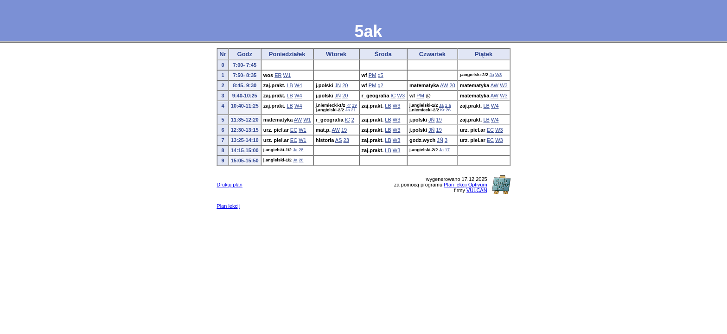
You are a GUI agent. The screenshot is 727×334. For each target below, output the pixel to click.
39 (354, 105)
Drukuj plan (229, 184)
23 (346, 140)
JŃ (338, 85)
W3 (498, 74)
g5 (380, 75)
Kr (348, 105)
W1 (287, 75)
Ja (492, 74)
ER (277, 75)
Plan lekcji (228, 206)
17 (447, 150)
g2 (380, 85)
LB (290, 85)
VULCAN (476, 190)
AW (444, 85)
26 (448, 110)
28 (301, 150)
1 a (448, 105)
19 (439, 119)
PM (372, 75)
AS (338, 140)
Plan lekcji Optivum (465, 184)
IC (393, 95)
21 (353, 110)
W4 (298, 85)
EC (293, 130)
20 (345, 85)
